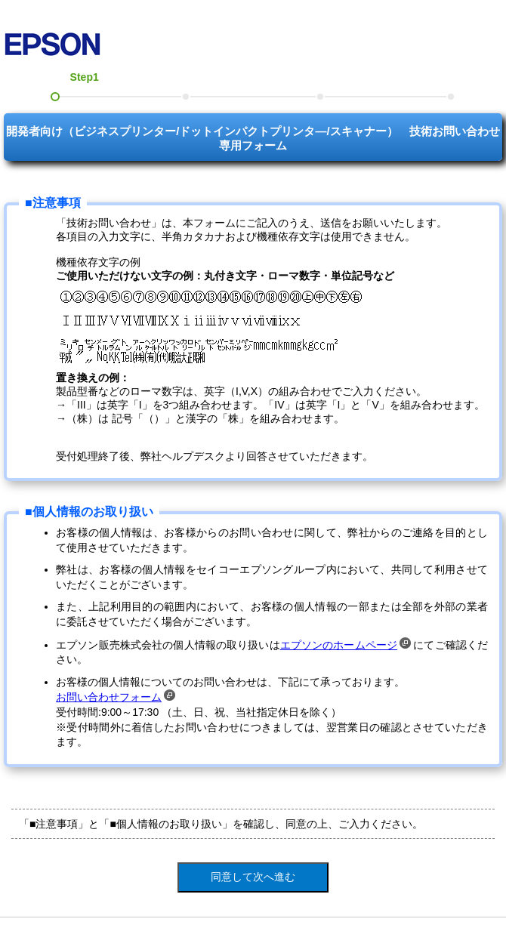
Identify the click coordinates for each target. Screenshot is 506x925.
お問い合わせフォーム (115, 697)
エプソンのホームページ (345, 645)
